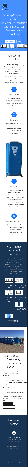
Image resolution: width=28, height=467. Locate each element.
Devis (19, 41)
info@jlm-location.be (14, 437)
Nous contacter (9, 41)
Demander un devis (9, 407)
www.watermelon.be (14, 463)
